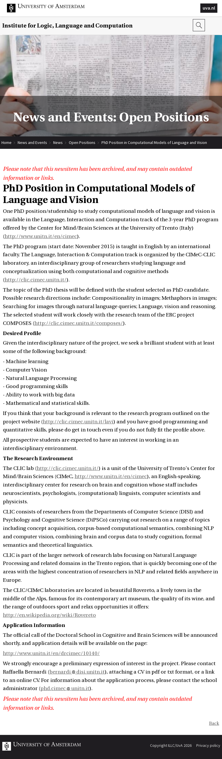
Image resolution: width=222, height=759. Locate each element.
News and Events (32, 142)
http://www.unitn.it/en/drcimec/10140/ (51, 653)
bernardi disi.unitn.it (77, 672)
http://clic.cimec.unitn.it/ (35, 280)
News (58, 142)
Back (214, 723)
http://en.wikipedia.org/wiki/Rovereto (49, 615)
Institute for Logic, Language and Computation (67, 25)
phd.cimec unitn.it (64, 688)
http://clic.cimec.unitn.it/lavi (78, 422)
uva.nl (209, 8)
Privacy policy (208, 745)
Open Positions (82, 142)
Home (6, 142)
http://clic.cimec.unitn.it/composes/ (78, 323)
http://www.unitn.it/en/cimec (41, 236)
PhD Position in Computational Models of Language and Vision (154, 142)
